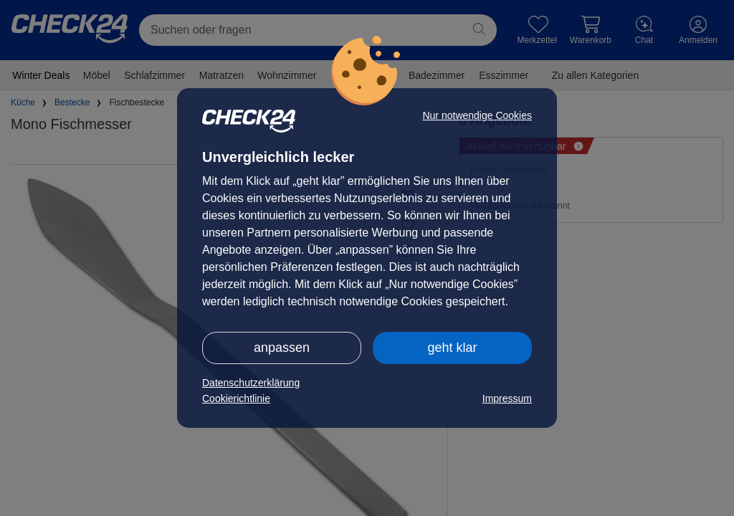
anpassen (282, 347)
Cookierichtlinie (236, 398)
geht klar (452, 347)
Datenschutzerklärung (251, 382)
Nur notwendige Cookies (477, 115)
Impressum (507, 398)
